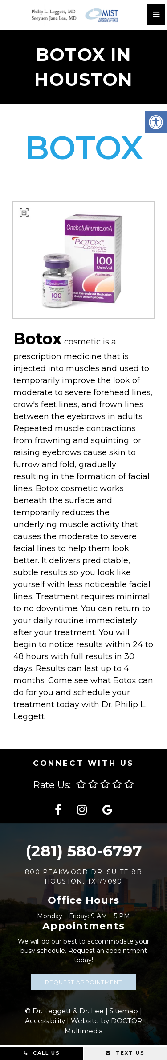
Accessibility (45, 1020)
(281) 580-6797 (83, 850)
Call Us (42, 1053)
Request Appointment (83, 982)
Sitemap (124, 1011)
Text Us (125, 1053)
